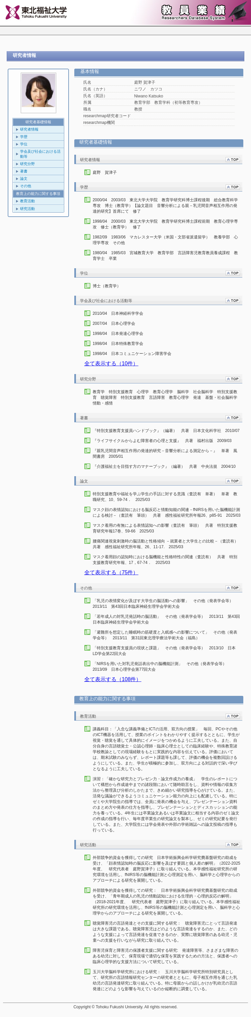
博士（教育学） (107, 286)
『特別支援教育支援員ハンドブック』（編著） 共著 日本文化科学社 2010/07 (166, 430)
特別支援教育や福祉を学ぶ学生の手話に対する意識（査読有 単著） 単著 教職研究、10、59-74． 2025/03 (165, 497)
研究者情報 (29, 129)
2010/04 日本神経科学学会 (118, 313)
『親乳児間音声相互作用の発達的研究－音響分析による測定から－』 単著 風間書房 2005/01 (165, 453)
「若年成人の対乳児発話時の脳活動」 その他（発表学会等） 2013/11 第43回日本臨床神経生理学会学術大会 (166, 619)
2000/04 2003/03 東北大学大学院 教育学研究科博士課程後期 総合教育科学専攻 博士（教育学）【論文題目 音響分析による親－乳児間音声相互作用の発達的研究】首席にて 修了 (165, 206)
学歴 (23, 137)
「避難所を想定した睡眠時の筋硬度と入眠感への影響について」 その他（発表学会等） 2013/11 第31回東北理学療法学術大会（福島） (165, 635)
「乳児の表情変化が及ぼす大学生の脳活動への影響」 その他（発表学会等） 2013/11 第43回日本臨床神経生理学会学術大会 (165, 603)
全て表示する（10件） (111, 363)
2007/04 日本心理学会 (114, 323)
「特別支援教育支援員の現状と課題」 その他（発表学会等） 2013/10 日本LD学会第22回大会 (164, 651)
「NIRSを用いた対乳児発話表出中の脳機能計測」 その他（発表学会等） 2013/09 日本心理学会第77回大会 (162, 666)
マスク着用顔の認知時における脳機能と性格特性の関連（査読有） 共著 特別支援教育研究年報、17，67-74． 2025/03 (165, 560)
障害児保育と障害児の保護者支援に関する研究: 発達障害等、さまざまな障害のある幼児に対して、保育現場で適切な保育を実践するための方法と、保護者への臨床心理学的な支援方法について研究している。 (165, 956)
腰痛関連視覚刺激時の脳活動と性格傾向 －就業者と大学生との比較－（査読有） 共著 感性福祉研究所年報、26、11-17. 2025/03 (167, 544)
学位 (23, 144)
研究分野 (27, 164)
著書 (23, 171)
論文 (23, 178)
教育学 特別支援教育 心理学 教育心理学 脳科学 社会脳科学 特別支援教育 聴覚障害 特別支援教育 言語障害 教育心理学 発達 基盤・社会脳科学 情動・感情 (167, 397)
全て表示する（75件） (111, 572)
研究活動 (27, 209)
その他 (25, 186)
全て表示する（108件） (113, 679)
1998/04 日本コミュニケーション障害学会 (132, 353)
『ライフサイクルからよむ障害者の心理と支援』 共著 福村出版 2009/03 (162, 440)
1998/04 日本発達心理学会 (118, 333)
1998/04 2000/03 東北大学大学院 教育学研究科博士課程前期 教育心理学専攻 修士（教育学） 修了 (165, 224)
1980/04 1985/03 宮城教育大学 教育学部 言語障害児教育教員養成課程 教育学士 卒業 (165, 255)
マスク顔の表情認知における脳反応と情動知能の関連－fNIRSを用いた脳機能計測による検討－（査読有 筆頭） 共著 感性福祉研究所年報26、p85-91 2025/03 (167, 512)
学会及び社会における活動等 (40, 153)
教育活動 (27, 201)
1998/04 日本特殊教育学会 (118, 343)
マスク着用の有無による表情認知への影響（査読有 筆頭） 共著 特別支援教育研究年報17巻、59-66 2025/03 (165, 528)
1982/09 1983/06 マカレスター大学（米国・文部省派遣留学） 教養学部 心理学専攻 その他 (165, 240)
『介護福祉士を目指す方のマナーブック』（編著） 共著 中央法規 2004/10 (164, 466)
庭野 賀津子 (105, 172)
